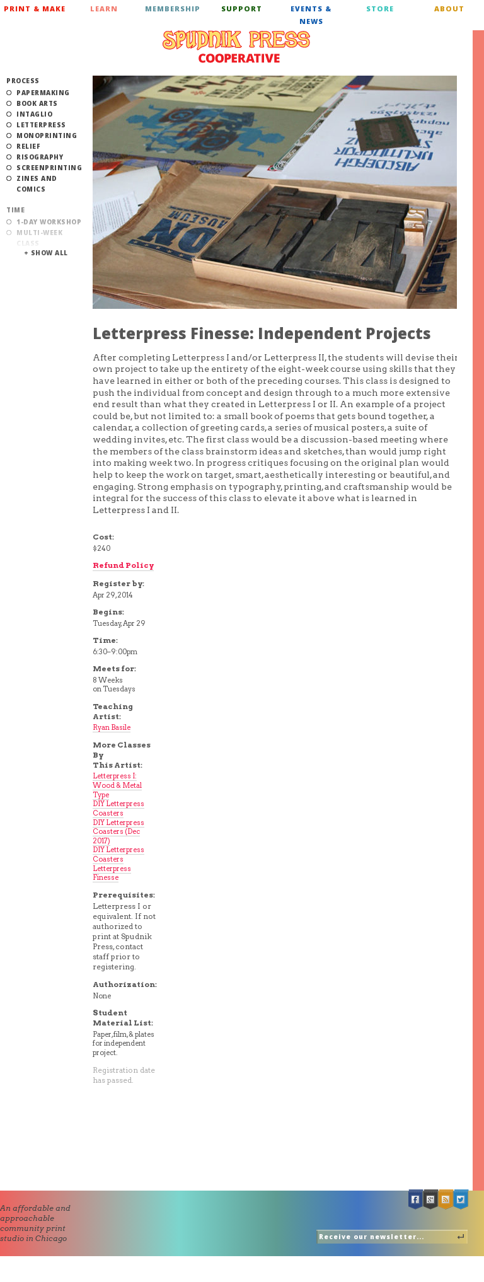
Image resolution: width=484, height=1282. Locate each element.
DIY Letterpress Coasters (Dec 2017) (118, 831)
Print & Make (35, 8)
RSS (446, 1199)
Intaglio (34, 114)
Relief (28, 146)
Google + (431, 1199)
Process (23, 80)
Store (380, 8)
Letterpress (41, 124)
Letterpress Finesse (112, 873)
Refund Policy (123, 565)
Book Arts (37, 103)
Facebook (416, 1199)
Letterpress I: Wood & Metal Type (117, 785)
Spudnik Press (236, 46)
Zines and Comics (36, 183)
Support (241, 8)
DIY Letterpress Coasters (118, 808)
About (449, 8)
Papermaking (43, 92)
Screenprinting (49, 167)
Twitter (461, 1199)
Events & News (311, 15)
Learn (104, 8)
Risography (39, 157)
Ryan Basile (111, 727)
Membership (172, 8)
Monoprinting (46, 135)
